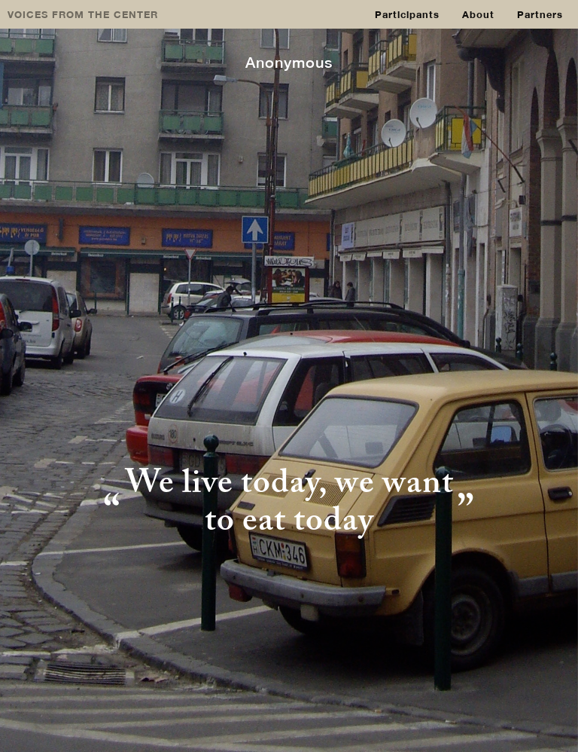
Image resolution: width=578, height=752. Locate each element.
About (478, 14)
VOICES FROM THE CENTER (83, 14)
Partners (540, 14)
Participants (407, 14)
